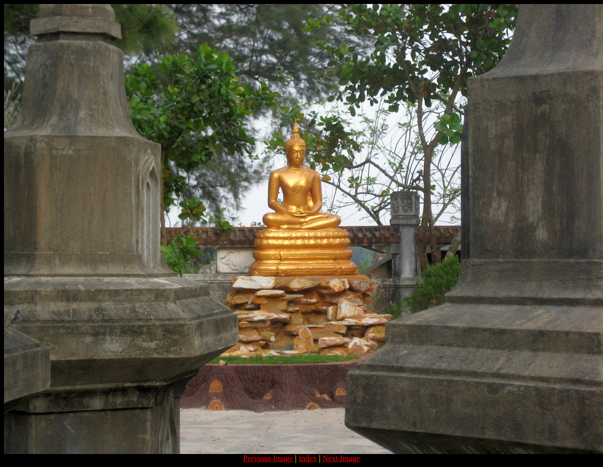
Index (307, 458)
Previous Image (268, 458)
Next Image (341, 458)
